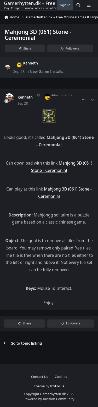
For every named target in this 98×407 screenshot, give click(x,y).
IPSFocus (57, 386)
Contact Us (39, 377)
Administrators (56, 95)
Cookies (61, 377)
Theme (39, 386)
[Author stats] (92, 99)
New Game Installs (46, 71)
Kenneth (25, 63)
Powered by (49, 399)
